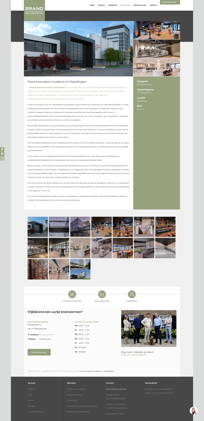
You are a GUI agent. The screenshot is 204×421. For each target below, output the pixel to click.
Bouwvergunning (74, 395)
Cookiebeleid (111, 414)
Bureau (101, 5)
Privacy (122, 414)
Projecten (125, 5)
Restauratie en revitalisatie (78, 412)
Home (92, 5)
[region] (193, 410)
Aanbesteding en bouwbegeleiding (82, 406)
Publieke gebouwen (69, 371)
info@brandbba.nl (46, 335)
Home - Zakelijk (42, 371)
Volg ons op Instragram (134, 354)
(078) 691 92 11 (119, 404)
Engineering (72, 400)
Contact (153, 5)
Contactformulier (38, 352)
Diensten (113, 5)
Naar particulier (169, 2)
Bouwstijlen (140, 5)
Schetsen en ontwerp (76, 389)
